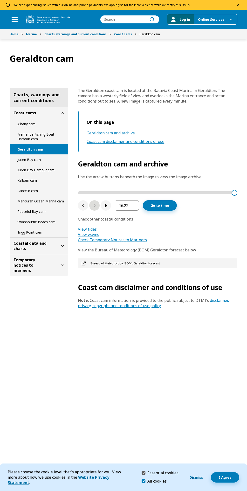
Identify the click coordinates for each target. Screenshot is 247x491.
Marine (31, 34)
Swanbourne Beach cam (36, 222)
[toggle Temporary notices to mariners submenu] (62, 265)
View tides (87, 229)
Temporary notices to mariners (24, 265)
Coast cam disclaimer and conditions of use (125, 141)
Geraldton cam (30, 149)
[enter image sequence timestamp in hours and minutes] (127, 205)
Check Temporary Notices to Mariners (112, 239)
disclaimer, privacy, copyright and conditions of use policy (153, 303)
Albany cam (26, 124)
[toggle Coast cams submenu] (62, 113)
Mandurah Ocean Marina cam (40, 201)
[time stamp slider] (157, 192)
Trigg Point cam (29, 232)
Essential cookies (162, 473)
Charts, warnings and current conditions (75, 34)
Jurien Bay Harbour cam (36, 170)
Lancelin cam (27, 190)
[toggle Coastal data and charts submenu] (62, 246)
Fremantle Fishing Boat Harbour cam (35, 136)
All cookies (157, 481)
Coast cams (123, 34)
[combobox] (129, 19)
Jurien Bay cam (29, 159)
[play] (106, 205)
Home (14, 34)
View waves (88, 234)
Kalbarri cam (27, 180)
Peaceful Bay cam (31, 211)
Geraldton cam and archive (111, 133)
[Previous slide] (83, 205)
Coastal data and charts (30, 246)
